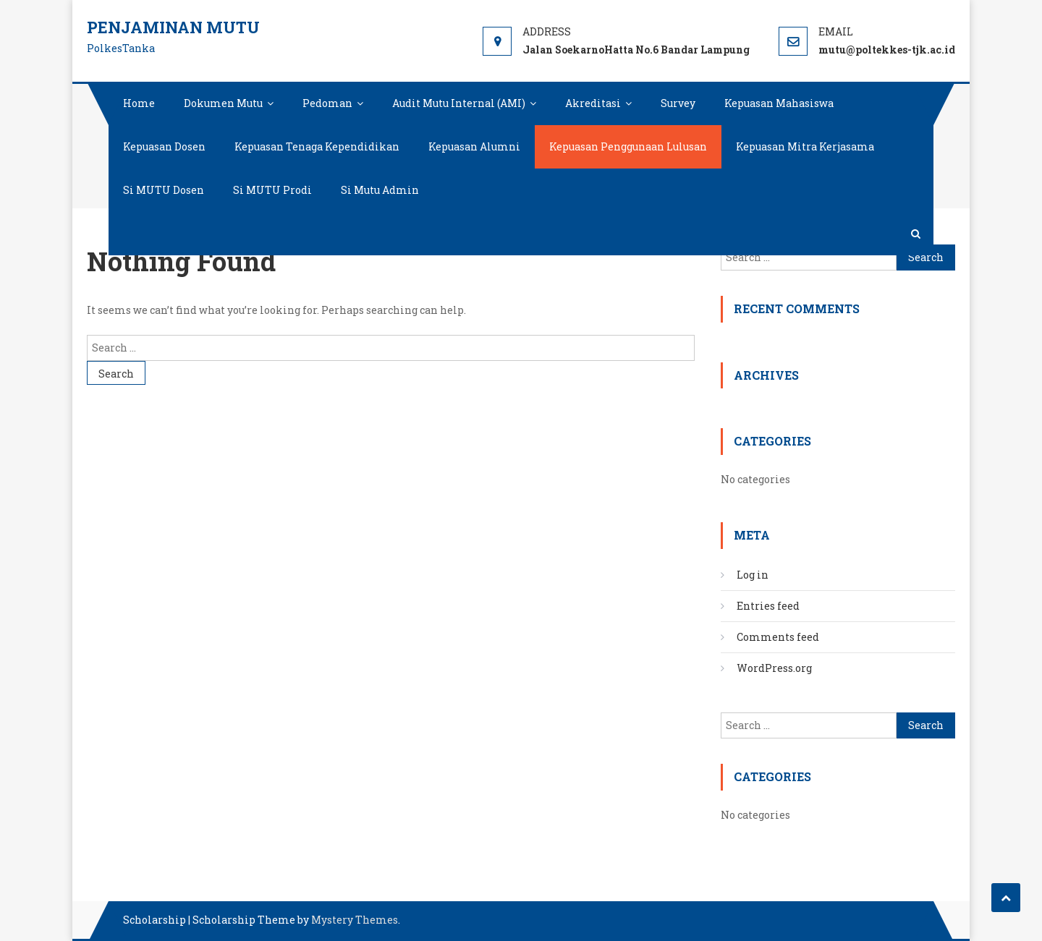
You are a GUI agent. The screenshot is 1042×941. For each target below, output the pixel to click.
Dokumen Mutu (223, 103)
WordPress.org (774, 668)
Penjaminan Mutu (173, 27)
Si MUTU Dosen (163, 190)
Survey (678, 103)
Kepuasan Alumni (474, 146)
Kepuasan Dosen (164, 146)
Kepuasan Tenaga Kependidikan (316, 146)
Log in (752, 575)
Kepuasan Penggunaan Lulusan (628, 146)
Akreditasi (593, 103)
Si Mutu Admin (380, 190)
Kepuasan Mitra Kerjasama (805, 146)
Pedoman (327, 103)
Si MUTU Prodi (272, 190)
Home (139, 103)
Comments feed (778, 637)
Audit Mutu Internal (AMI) (458, 103)
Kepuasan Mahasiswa (779, 103)
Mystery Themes (354, 920)
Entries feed (768, 606)
